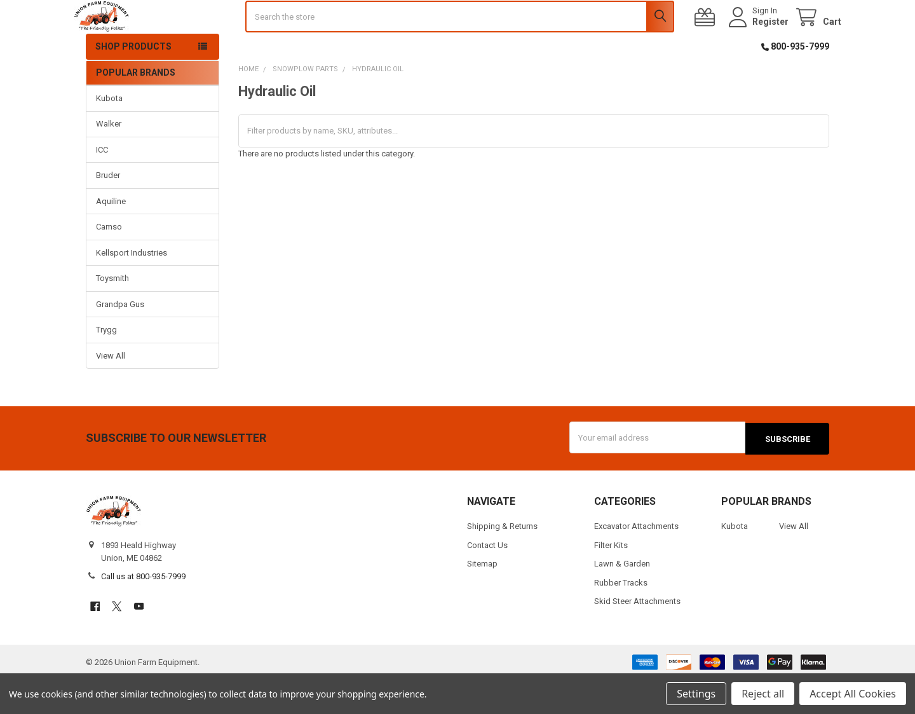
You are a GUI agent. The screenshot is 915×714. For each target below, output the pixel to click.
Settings (696, 694)
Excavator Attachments (636, 561)
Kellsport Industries (131, 288)
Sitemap (482, 598)
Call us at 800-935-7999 (143, 611)
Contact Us (487, 579)
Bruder (108, 211)
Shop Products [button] (133, 82)
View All (110, 391)
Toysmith (112, 314)
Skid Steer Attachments (637, 635)
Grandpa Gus (120, 340)
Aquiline (111, 237)
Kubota (109, 134)
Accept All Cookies (853, 694)
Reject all (763, 694)
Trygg (106, 366)
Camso (109, 263)
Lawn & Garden (622, 598)
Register (758, 39)
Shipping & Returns (502, 561)
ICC (102, 185)
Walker (108, 160)
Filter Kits (611, 579)
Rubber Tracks (620, 617)
